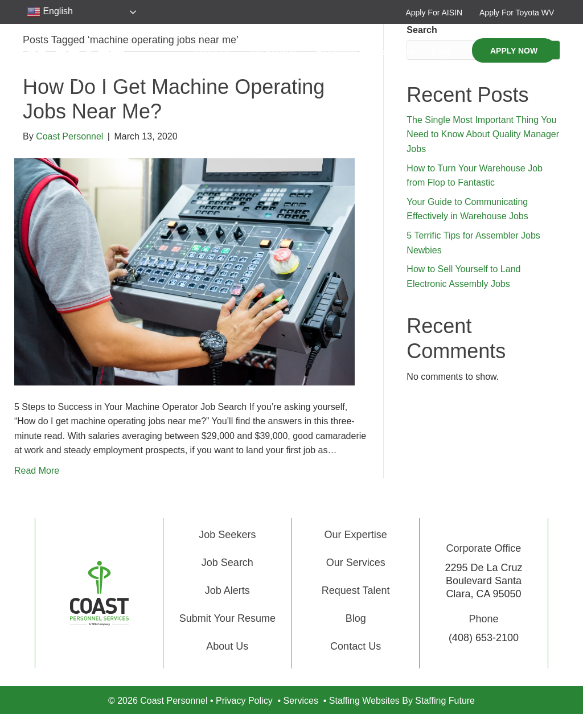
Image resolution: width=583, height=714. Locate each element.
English (50, 12)
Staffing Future (445, 700)
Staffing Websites (364, 700)
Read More (36, 470)
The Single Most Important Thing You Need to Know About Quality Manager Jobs (483, 134)
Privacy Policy (244, 700)
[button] (433, 12)
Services (301, 700)
